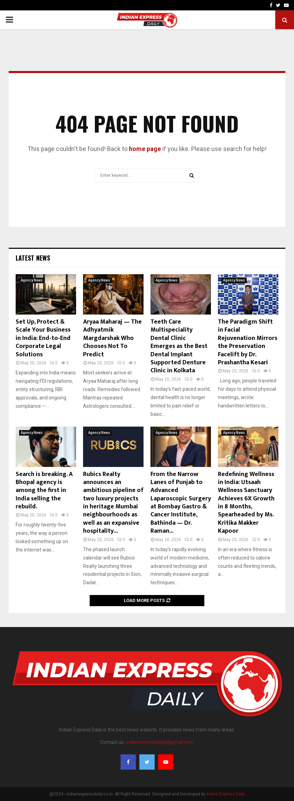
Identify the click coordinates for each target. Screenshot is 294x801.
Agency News (32, 280)
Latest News (33, 257)
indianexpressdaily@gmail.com (160, 742)
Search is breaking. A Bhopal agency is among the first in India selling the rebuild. (44, 490)
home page (145, 148)
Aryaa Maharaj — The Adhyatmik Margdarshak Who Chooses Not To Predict (112, 338)
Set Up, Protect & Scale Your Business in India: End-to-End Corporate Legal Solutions (43, 338)
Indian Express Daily (225, 794)
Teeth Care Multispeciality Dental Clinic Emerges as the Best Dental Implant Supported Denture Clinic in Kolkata (178, 346)
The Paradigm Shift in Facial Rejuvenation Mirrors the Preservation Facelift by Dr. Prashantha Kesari (247, 342)
